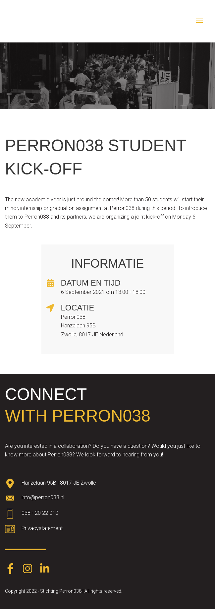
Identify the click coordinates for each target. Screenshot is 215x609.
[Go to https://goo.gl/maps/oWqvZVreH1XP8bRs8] (107, 484)
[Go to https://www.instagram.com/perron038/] (27, 569)
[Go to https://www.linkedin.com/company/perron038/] (44, 569)
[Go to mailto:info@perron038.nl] (107, 499)
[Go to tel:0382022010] (107, 515)
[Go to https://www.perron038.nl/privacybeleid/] (107, 530)
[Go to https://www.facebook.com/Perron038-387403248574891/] (10, 569)
